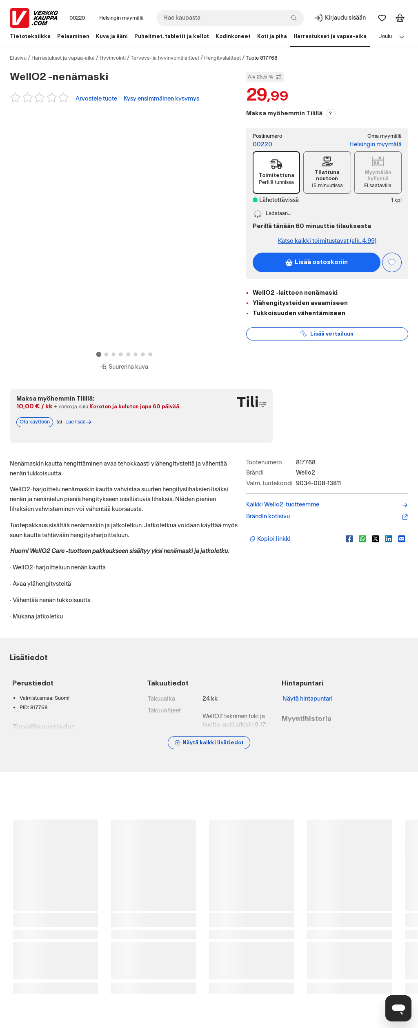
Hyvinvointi (113, 58)
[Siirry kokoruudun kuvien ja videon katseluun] (124, 367)
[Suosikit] (382, 18)
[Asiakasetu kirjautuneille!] (392, 262)
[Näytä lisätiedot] (209, 742)
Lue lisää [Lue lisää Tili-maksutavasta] (78, 422)
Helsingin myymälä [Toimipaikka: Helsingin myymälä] (121, 18)
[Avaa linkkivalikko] (401, 36)
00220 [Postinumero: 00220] (77, 18)
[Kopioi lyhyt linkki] (294, 539)
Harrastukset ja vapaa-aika (63, 58)
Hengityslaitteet (222, 58)
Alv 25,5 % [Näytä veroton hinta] (265, 77)
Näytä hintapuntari (307, 699)
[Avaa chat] (398, 1008)
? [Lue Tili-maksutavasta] (330, 113)
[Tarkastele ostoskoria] (400, 18)
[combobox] (230, 18)
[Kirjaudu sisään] (339, 18)
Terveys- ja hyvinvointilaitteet (165, 58)
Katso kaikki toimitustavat (327, 241)
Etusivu (18, 58)
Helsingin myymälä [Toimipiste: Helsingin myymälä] (375, 144)
